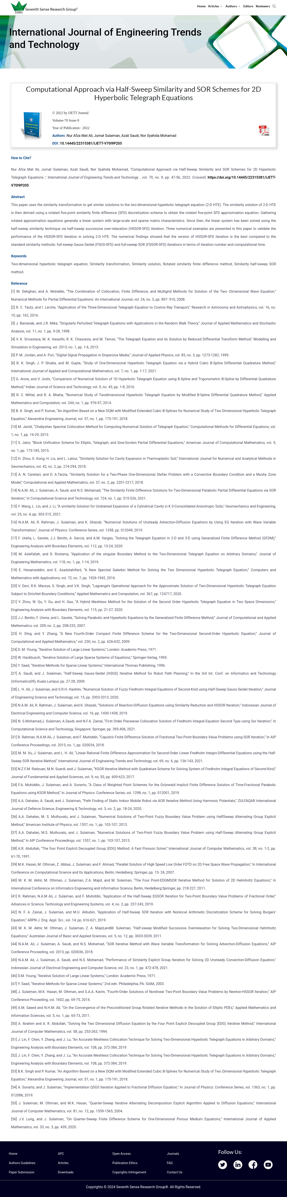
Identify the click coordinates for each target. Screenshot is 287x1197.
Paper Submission (21, 1172)
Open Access (121, 1153)
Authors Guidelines (22, 1163)
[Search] (274, 5)
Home (13, 1153)
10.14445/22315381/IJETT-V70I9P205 (91, 143)
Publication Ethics (124, 1163)
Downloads (65, 1172)
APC (61, 1153)
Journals (173, 1153)
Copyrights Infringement (129, 1172)
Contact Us (174, 1172)
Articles (63, 1163)
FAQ (169, 1163)
